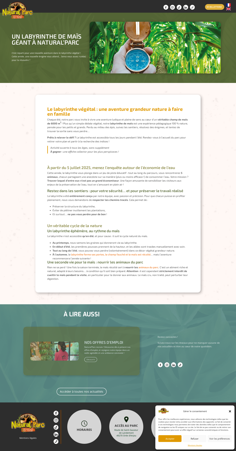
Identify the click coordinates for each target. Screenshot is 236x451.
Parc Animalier (53, 8)
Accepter (170, 438)
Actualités (143, 8)
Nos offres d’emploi (95, 346)
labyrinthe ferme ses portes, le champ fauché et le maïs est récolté (111, 254)
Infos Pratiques (98, 8)
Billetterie (216, 6)
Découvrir (87, 358)
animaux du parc (148, 267)
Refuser (195, 438)
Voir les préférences (219, 438)
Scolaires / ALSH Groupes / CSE (121, 8)
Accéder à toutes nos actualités (81, 391)
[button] (229, 411)
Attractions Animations (75, 8)
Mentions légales (195, 445)
